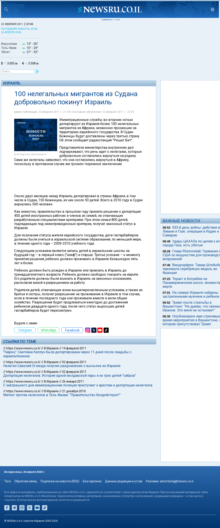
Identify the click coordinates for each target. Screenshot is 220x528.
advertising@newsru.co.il (176, 481)
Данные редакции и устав (123, 481)
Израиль (11, 83)
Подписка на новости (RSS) (60, 481)
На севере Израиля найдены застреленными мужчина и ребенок (191, 294)
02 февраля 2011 (74, 362)
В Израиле (51, 348)
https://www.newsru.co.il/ (23, 348)
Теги (7, 481)
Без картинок (92, 481)
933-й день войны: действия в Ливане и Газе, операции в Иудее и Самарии (191, 231)
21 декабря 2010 (74, 391)
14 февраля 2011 (74, 348)
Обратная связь (25, 481)
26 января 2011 (73, 381)
